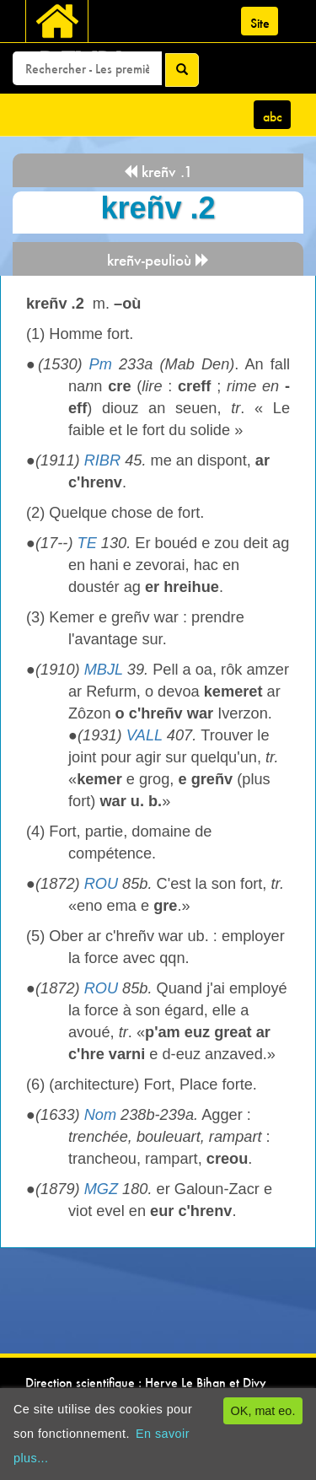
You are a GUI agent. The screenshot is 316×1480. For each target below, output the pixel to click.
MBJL (103, 669)
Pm (100, 364)
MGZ (101, 1189)
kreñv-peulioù (158, 260)
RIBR (102, 460)
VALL (144, 735)
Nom (100, 1114)
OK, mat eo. (263, 1411)
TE (87, 543)
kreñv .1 (158, 171)
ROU (101, 883)
